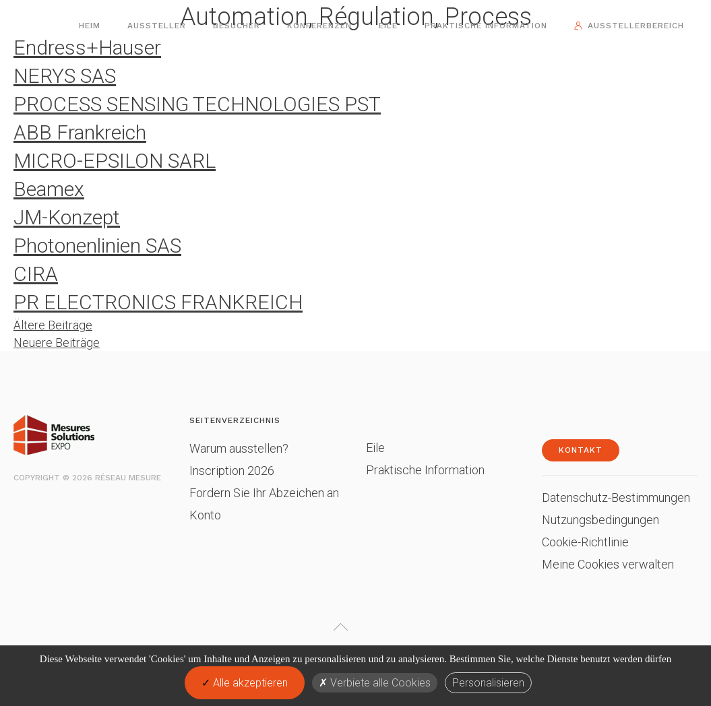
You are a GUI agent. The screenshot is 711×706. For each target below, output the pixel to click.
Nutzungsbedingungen (600, 520)
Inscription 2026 (231, 470)
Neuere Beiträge (56, 342)
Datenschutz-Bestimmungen (616, 497)
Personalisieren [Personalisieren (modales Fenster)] (488, 682)
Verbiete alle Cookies (375, 682)
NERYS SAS (64, 76)
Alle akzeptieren (245, 682)
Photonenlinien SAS (97, 245)
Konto (205, 515)
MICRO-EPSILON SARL (114, 160)
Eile (388, 25)
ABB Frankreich (79, 132)
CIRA (35, 274)
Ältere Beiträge (52, 325)
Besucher (236, 25)
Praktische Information (486, 25)
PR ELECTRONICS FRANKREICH (158, 302)
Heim (89, 25)
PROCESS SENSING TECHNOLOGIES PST (197, 104)
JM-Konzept (66, 217)
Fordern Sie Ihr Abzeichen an (264, 493)
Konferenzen (319, 25)
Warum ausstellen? (238, 448)
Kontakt (580, 450)
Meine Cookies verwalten (608, 564)
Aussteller (156, 25)
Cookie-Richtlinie (585, 542)
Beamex (48, 189)
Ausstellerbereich (636, 25)
